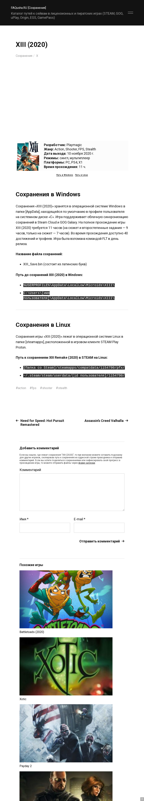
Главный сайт (123, 784)
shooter (50, 388)
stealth (66, 388)
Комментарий (30, 469)
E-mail (79, 519)
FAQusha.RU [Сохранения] (30, 8)
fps (35, 388)
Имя (24, 519)
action (22, 388)
